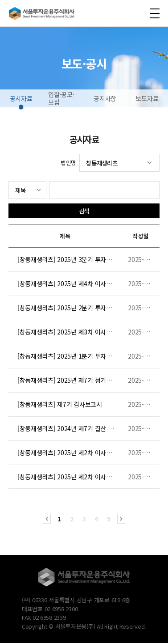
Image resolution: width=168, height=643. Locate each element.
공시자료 (21, 98)
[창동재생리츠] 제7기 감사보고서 (59, 404)
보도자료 (146, 98)
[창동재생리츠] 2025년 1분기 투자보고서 (70, 355)
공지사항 (105, 98)
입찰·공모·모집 (61, 98)
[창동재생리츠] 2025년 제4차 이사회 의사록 (74, 283)
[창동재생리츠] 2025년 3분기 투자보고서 (70, 259)
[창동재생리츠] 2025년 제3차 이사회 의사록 (74, 331)
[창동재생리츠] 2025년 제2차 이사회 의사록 (74, 452)
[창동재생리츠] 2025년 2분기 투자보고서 (70, 307)
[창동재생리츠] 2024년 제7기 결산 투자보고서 (76, 428)
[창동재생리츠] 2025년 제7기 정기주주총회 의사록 (82, 380)
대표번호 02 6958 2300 (50, 609)
